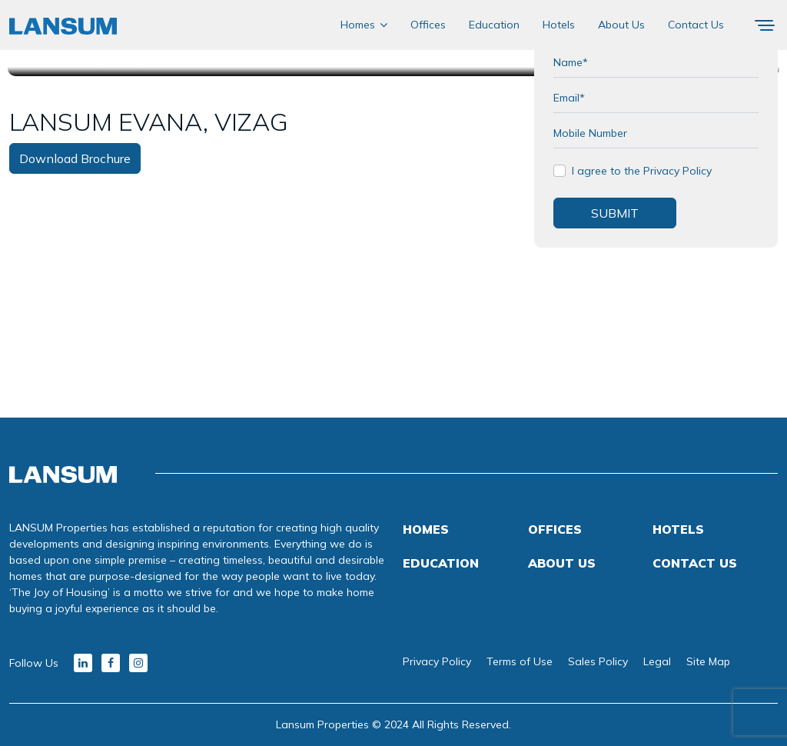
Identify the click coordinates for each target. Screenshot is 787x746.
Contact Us (696, 25)
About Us (621, 25)
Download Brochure (75, 158)
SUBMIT (615, 213)
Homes (357, 25)
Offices (428, 25)
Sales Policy (598, 661)
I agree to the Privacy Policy (642, 171)
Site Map (708, 661)
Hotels (559, 25)
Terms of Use (519, 661)
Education (494, 25)
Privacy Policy (437, 661)
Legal (657, 661)
